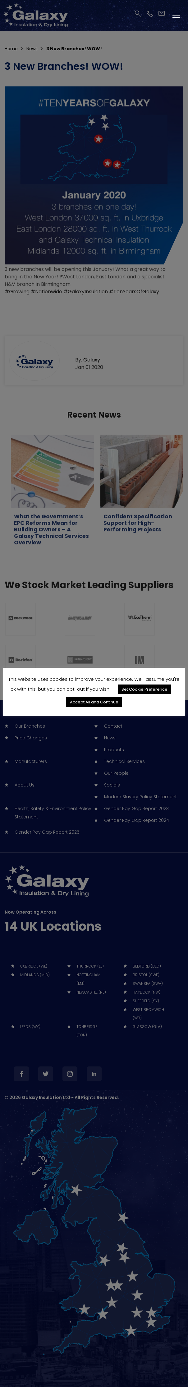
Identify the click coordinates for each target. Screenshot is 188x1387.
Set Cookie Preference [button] (144, 689)
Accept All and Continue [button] (94, 702)
